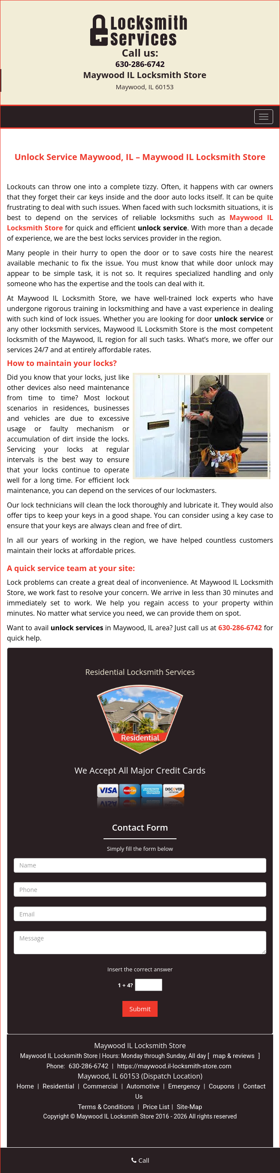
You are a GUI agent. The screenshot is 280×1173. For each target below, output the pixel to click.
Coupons (221, 1086)
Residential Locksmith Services (140, 672)
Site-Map (189, 1107)
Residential (58, 1086)
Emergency (184, 1086)
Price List (156, 1107)
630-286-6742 (140, 64)
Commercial (100, 1086)
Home (24, 1086)
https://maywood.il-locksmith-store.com (174, 1066)
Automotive (142, 1086)
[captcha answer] (148, 985)
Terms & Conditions (106, 1107)
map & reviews (234, 1056)
